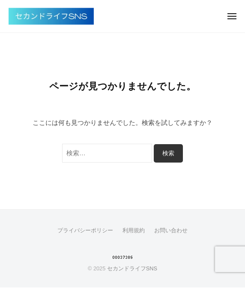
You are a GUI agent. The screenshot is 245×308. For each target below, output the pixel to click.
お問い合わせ (171, 230)
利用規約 (133, 230)
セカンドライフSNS (132, 268)
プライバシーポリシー (85, 230)
